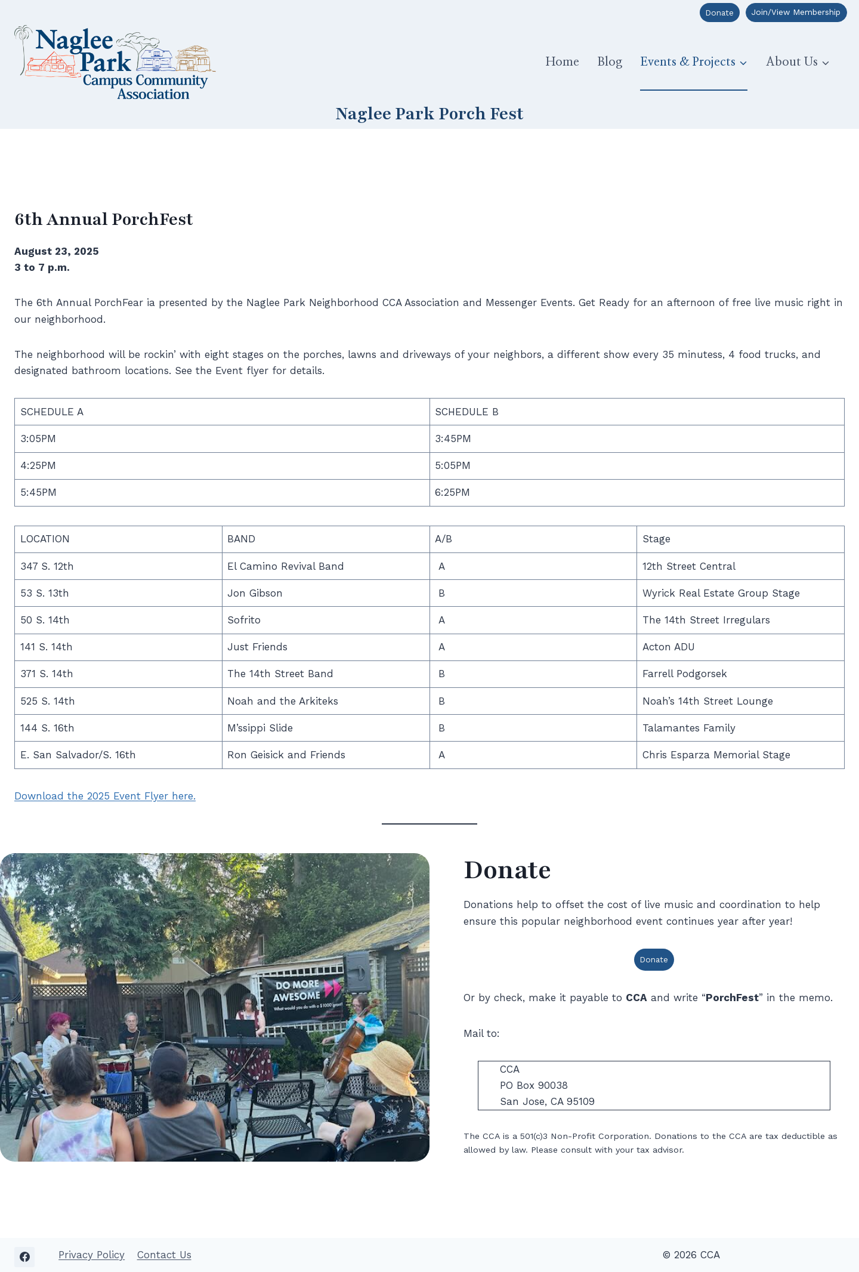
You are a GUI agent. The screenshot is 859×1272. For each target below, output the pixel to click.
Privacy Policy (91, 1250)
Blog (609, 62)
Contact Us (164, 1250)
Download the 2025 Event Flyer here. (105, 796)
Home (562, 62)
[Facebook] (24, 1253)
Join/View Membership (796, 12)
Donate (719, 12)
